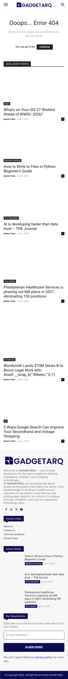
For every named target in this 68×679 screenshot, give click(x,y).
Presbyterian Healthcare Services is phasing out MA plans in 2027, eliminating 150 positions (33, 291)
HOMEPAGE (44, 47)
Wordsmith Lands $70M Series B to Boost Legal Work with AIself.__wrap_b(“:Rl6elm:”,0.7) (33, 370)
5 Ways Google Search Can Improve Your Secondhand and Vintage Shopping (34, 431)
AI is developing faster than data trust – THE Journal (31, 226)
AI (6, 421)
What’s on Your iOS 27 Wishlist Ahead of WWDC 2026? (29, 112)
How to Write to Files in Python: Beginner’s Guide (30, 168)
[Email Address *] (34, 635)
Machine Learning (12, 160)
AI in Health (10, 281)
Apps (7, 103)
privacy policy (44, 657)
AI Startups (9, 359)
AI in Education (11, 218)
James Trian (9, 119)
